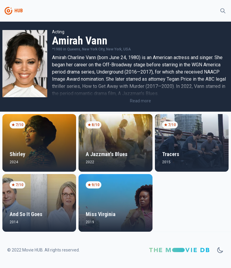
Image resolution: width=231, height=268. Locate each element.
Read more (140, 100)
